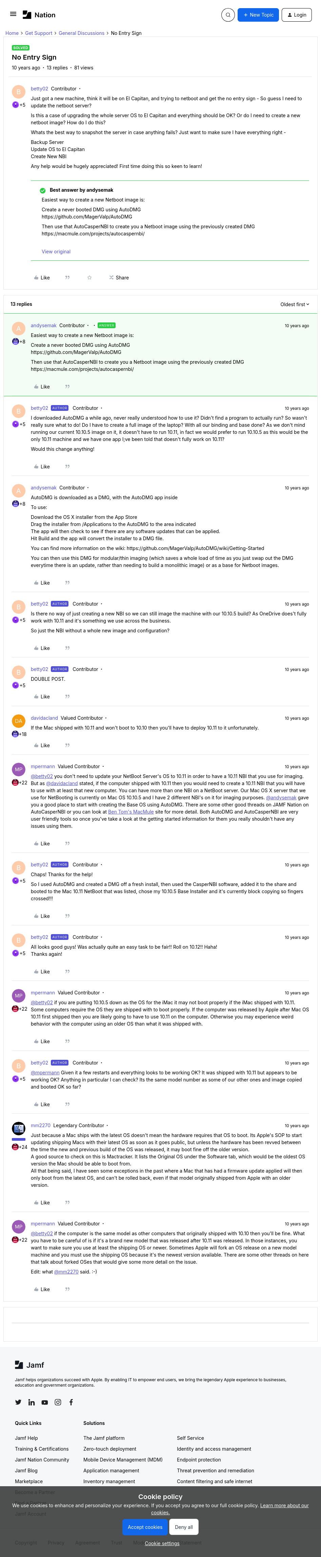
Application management (111, 1470)
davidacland (44, 718)
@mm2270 (66, 1272)
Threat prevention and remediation (215, 1470)
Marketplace (29, 1481)
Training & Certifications (42, 1449)
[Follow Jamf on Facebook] (71, 1402)
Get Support (38, 33)
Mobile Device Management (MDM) (123, 1460)
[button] (13, 16)
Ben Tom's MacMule (131, 812)
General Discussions (81, 33)
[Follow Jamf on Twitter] (18, 1402)
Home (12, 33)
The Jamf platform (104, 1438)
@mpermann (45, 1072)
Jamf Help (26, 1438)
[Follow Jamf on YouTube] (44, 1402)
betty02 (39, 88)
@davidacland (62, 783)
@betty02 (42, 776)
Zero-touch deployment (109, 1449)
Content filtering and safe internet (214, 1481)
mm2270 (41, 1125)
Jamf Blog (26, 1470)
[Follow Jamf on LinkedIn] (31, 1402)
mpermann (43, 766)
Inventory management (109, 1481)
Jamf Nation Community (42, 1460)
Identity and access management (214, 1449)
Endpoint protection (199, 1460)
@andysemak (281, 797)
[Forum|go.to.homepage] (39, 14)
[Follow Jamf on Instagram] (58, 1402)
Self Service (190, 1438)
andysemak (44, 325)
